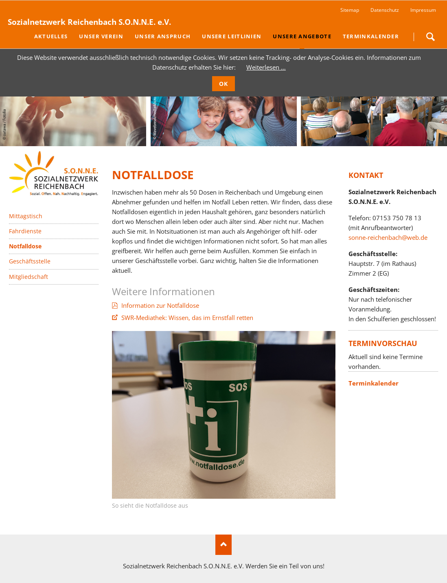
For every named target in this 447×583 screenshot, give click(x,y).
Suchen (430, 36)
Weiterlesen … (266, 67)
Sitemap (349, 10)
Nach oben (223, 545)
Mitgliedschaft (28, 277)
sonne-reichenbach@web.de (387, 237)
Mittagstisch (25, 216)
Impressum (423, 10)
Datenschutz (384, 10)
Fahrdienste (25, 231)
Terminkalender (373, 383)
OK (223, 84)
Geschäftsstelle (29, 261)
